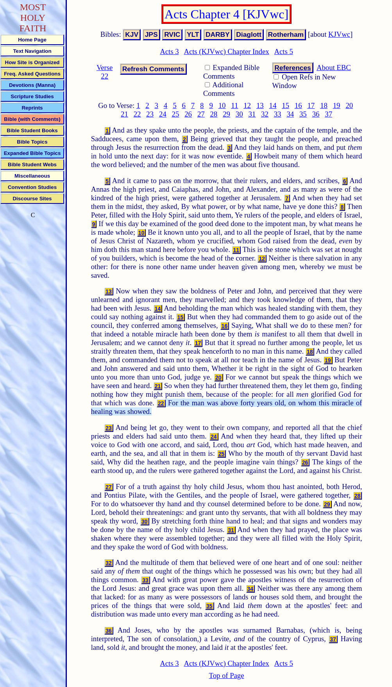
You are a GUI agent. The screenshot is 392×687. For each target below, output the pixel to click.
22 (137, 114)
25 (175, 114)
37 (328, 114)
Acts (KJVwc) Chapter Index (226, 51)
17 (311, 105)
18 (324, 105)
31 (252, 114)
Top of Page (226, 675)
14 (273, 105)
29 (226, 114)
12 (247, 105)
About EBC (334, 67)
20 (349, 105)
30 (239, 114)
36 (316, 114)
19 (336, 105)
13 (260, 105)
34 (290, 114)
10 (222, 105)
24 (162, 114)
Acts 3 (169, 51)
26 (188, 114)
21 (124, 114)
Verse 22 (105, 71)
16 (298, 105)
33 (277, 114)
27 (201, 114)
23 (150, 114)
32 (264, 114)
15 (285, 105)
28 (214, 114)
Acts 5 (283, 51)
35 (303, 114)
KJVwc (339, 34)
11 (234, 105)
